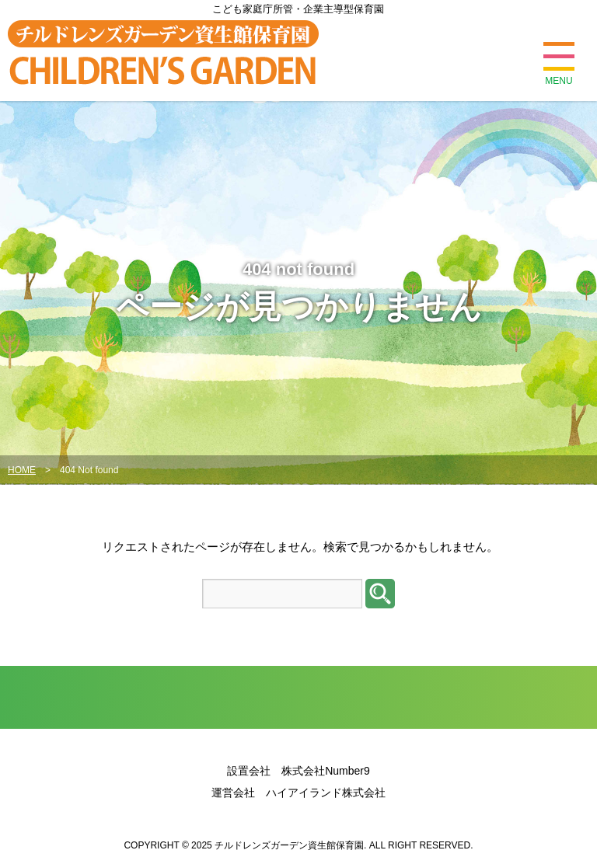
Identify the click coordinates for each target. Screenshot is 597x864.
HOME (22, 470)
